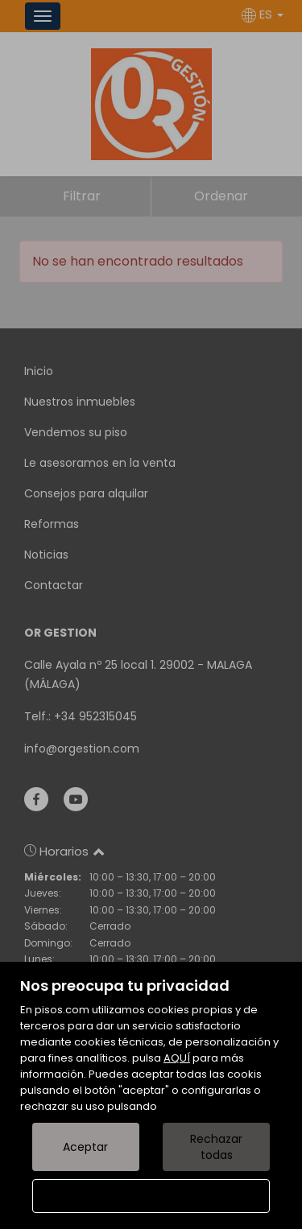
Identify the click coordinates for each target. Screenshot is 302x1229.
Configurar (151, 1196)
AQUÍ (176, 1058)
